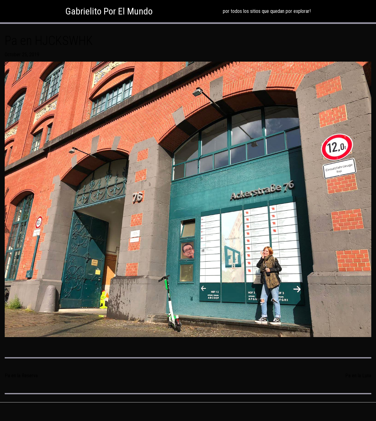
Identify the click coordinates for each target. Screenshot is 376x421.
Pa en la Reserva (21, 376)
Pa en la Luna (358, 376)
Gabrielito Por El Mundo (109, 11)
